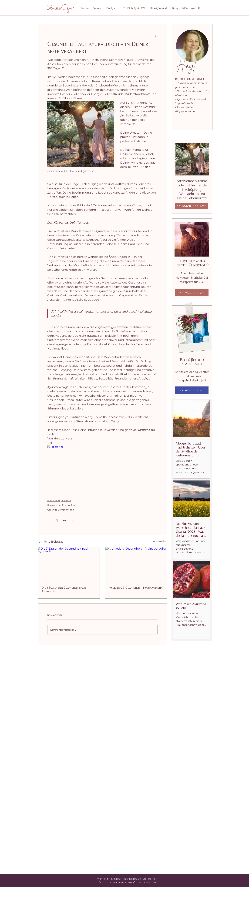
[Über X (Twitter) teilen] (56, 519)
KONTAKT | (153, 879)
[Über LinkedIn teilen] (64, 519)
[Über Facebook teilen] (48, 519)
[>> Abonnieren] (192, 292)
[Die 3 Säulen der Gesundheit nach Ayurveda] (69, 564)
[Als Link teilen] (72, 519)
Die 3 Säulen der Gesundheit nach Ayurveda (64, 589)
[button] (134, 8)
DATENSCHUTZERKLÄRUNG (132, 879)
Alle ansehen (160, 541)
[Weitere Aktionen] (156, 35)
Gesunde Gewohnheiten (60, 509)
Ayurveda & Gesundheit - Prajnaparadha (135, 587)
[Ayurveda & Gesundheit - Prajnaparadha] (136, 564)
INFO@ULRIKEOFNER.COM (142, 882)
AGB (113, 879)
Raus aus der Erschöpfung (61, 505)
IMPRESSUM (103, 879)
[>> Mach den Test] (191, 206)
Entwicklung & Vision (59, 500)
